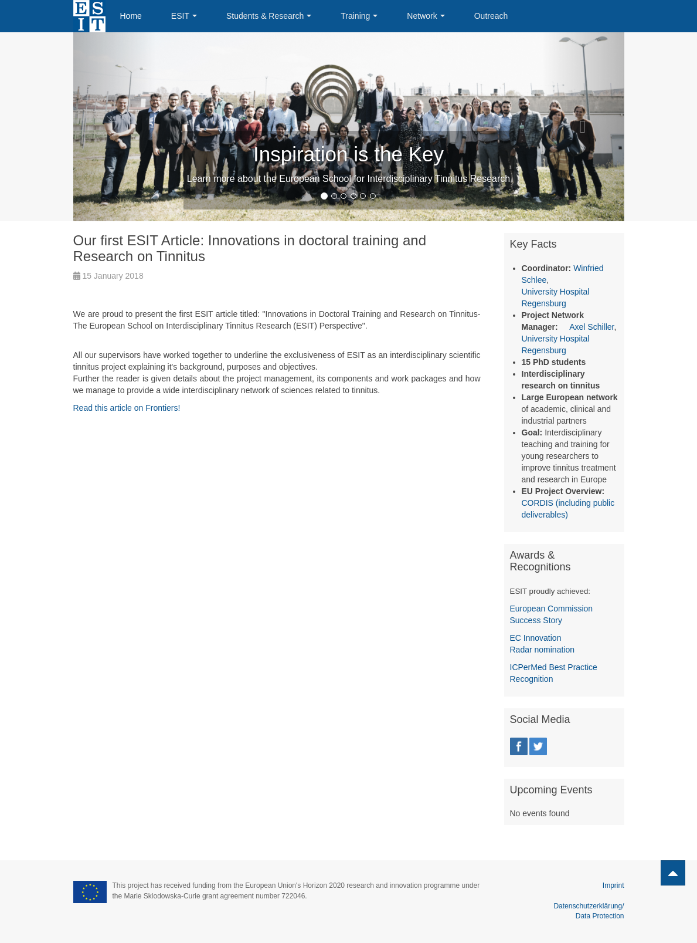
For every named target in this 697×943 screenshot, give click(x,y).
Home (131, 16)
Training (359, 16)
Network (425, 16)
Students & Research (268, 16)
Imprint (613, 885)
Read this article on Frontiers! (127, 408)
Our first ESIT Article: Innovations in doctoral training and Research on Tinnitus (250, 247)
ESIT (184, 16)
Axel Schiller (591, 327)
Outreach (491, 16)
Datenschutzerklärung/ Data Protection (588, 906)
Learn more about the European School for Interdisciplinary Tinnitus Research (348, 179)
